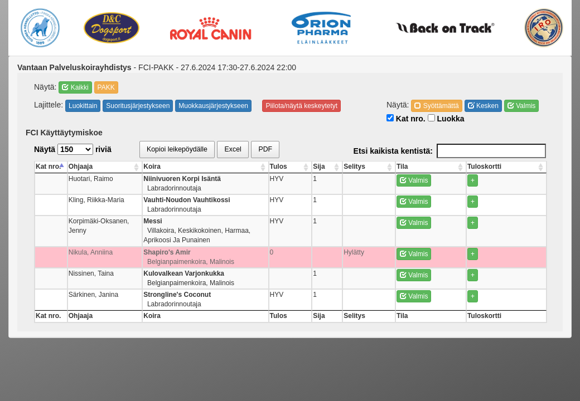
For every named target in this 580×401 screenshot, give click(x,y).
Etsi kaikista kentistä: (450, 151)
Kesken (483, 106)
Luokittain (83, 106)
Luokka (446, 118)
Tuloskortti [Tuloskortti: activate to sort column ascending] (519, 166)
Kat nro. (406, 118)
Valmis (521, 106)
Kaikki (75, 87)
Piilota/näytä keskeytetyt (301, 106)
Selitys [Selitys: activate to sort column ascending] (443, 166)
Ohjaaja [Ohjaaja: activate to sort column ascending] (82, 166)
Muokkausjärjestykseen (213, 106)
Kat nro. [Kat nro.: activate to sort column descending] (48, 166)
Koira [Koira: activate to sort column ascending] (180, 166)
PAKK (106, 87)
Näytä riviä (73, 149)
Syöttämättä (436, 106)
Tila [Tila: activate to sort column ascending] (467, 166)
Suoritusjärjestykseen (138, 106)
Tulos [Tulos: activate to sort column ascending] (399, 166)
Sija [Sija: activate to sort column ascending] (421, 166)
